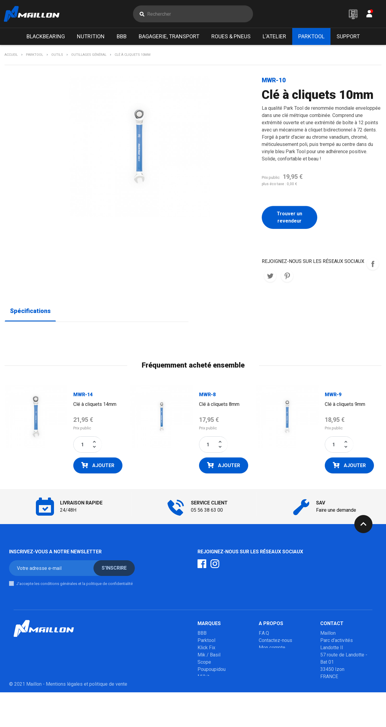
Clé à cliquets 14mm (94, 405)
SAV (263, 656)
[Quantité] (82, 446)
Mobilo (205, 692)
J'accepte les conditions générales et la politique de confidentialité (74, 585)
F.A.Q (264, 634)
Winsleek (207, 707)
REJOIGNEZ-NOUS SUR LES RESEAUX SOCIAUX (373, 265)
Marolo (205, 699)
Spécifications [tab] (30, 312)
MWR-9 (333, 396)
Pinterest (287, 277)
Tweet (270, 277)
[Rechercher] (199, 14)
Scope (204, 663)
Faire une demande (336, 511)
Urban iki (207, 685)
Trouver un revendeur (289, 218)
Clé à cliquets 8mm (219, 405)
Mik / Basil (209, 656)
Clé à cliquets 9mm (345, 405)
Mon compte (272, 649)
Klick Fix (206, 649)
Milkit (203, 678)
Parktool (206, 641)
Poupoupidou (212, 670)
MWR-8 (207, 396)
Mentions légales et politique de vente (86, 719)
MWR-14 (83, 396)
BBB (202, 634)
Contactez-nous (275, 641)
